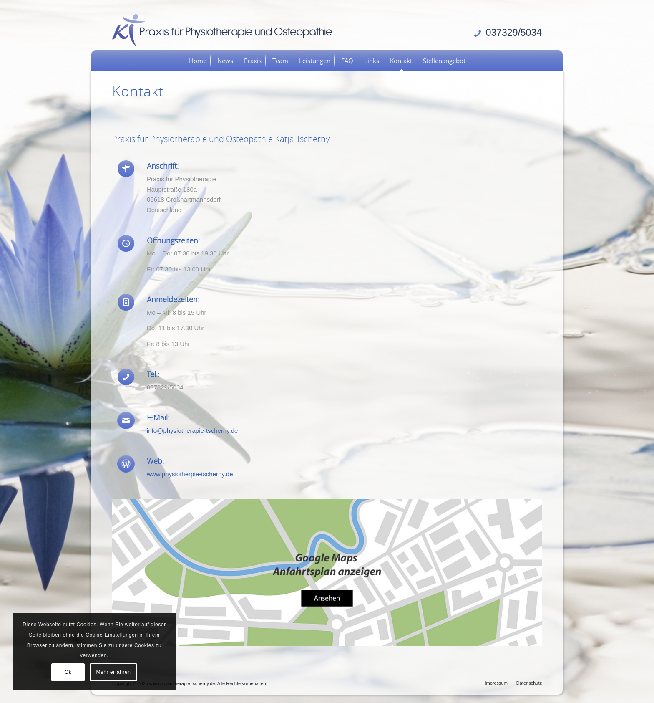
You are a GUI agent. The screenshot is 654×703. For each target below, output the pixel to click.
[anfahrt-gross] (327, 572)
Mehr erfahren (113, 672)
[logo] (225, 29)
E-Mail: (158, 417)
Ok (68, 672)
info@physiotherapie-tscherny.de (192, 430)
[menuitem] (198, 60)
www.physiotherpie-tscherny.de (190, 474)
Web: (155, 461)
